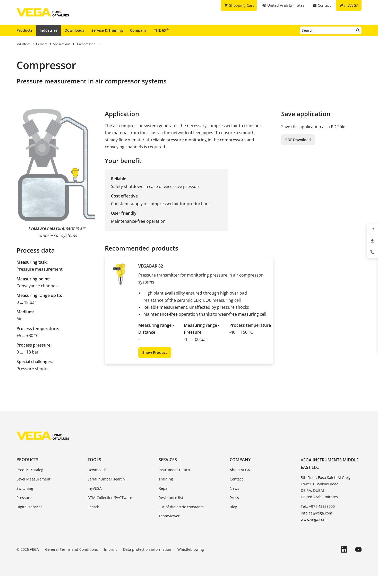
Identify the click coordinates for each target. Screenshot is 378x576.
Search (93, 506)
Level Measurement (33, 479)
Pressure (24, 497)
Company (138, 30)
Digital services (29, 506)
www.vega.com (314, 519)
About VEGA (240, 469)
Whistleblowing (190, 549)
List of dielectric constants (181, 506)
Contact (236, 479)
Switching (24, 488)
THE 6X (161, 30)
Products (24, 30)
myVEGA (95, 488)
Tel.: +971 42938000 (318, 506)
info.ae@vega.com (316, 513)
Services (168, 459)
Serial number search (106, 479)
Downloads (74, 30)
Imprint (110, 549)
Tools (94, 459)
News (234, 488)
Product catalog (29, 469)
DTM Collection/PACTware (110, 497)
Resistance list (171, 497)
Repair (164, 488)
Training (166, 479)
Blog (233, 506)
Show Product (154, 352)
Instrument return (174, 469)
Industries (48, 30)
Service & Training (107, 30)
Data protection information (147, 549)
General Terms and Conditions (71, 549)
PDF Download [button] (298, 139)
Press (234, 497)
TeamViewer (169, 515)
